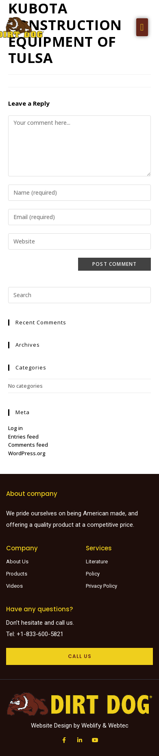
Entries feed (23, 436)
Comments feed (28, 444)
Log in (15, 428)
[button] (142, 27)
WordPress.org (27, 453)
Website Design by (56, 725)
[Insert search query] (79, 295)
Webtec (118, 725)
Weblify (91, 725)
